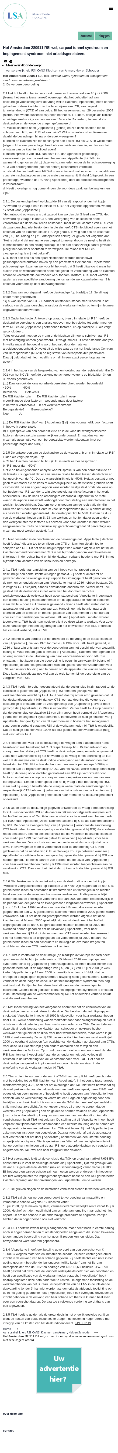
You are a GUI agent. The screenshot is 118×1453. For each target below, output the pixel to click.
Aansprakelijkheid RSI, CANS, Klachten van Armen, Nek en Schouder (52, 70)
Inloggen (103, 36)
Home (7, 1329)
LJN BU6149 (83, 1323)
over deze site (13, 1413)
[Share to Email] (5, 61)
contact (8, 1430)
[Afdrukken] (10, 61)
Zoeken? (86, 36)
